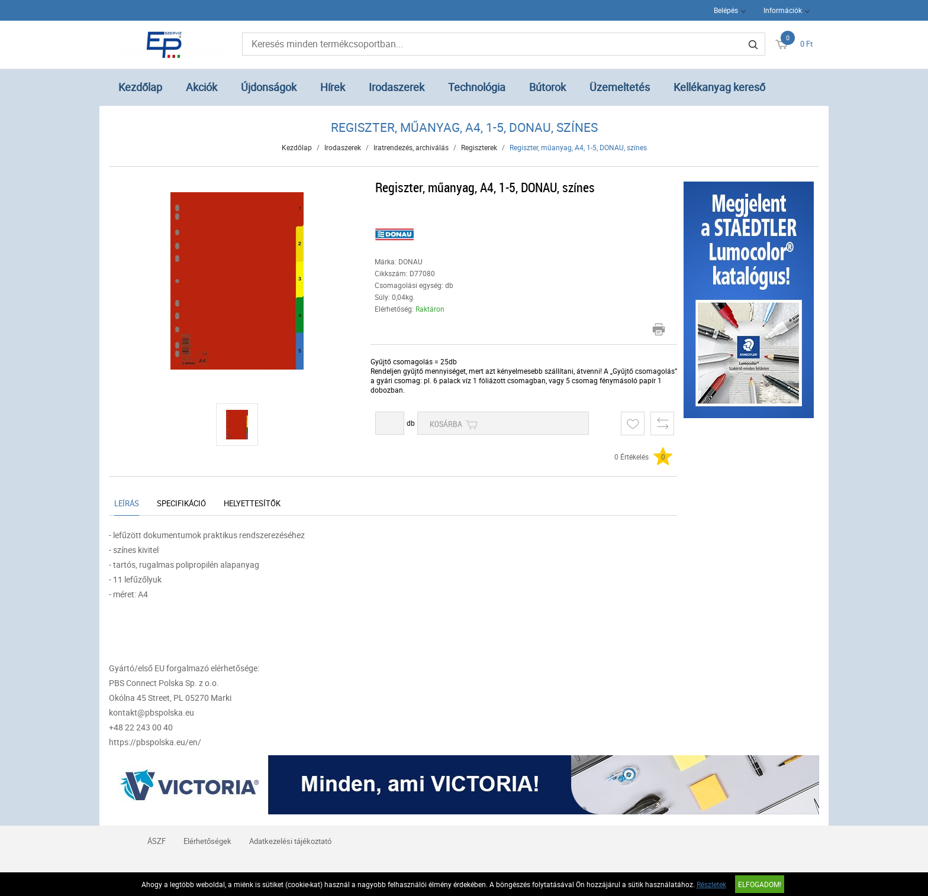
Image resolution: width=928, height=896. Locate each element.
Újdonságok (269, 87)
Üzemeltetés (619, 87)
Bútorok (547, 87)
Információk (782, 10)
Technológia (476, 87)
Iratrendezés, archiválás (411, 147)
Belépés (726, 10)
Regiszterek (479, 147)
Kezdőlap (140, 87)
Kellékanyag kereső (719, 87)
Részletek (711, 884)
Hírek (332, 87)
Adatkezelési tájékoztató (290, 841)
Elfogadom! (759, 884)
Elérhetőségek (207, 841)
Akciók (201, 87)
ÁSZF (156, 841)
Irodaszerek (396, 87)
